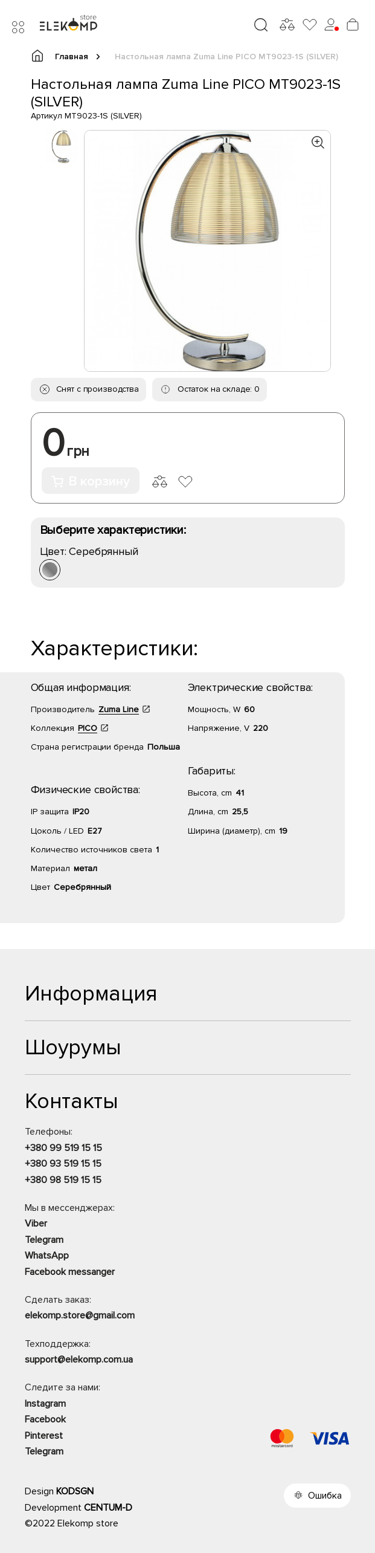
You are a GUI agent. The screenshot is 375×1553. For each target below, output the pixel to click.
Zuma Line (118, 709)
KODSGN (75, 1491)
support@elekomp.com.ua (79, 1360)
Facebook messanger (70, 1272)
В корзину (90, 481)
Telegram (44, 1240)
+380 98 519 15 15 (63, 1180)
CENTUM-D (108, 1508)
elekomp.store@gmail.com (80, 1315)
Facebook (45, 1419)
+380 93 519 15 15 (63, 1164)
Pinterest (44, 1436)
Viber (36, 1223)
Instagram (45, 1404)
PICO (87, 728)
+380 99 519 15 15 (63, 1148)
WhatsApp (47, 1256)
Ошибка (325, 1496)
